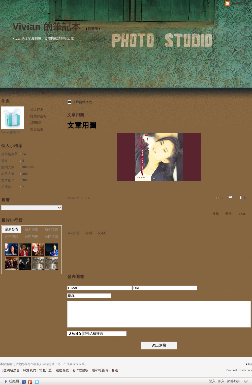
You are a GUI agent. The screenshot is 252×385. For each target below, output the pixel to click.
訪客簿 (76, 92)
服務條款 (62, 370)
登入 (212, 381)
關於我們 (29, 370)
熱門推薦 (51, 237)
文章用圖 (75, 115)
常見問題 (45, 370)
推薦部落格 (38, 116)
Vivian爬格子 (10, 132)
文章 (15, 92)
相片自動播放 (82, 102)
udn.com (246, 370)
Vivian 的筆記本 (47, 26)
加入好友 (36, 110)
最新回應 (31, 229)
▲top (248, 364)
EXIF (242, 213)
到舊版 (93, 29)
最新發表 (11, 229)
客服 (114, 370)
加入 (221, 381)
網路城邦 (233, 381)
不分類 (88, 233)
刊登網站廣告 (10, 370)
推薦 (215, 213)
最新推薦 (51, 229)
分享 (228, 213)
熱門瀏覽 (11, 237)
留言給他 (36, 129)
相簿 (45, 92)
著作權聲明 (80, 370)
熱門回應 (31, 237)
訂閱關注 (36, 123)
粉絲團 (14, 381)
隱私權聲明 (100, 370)
